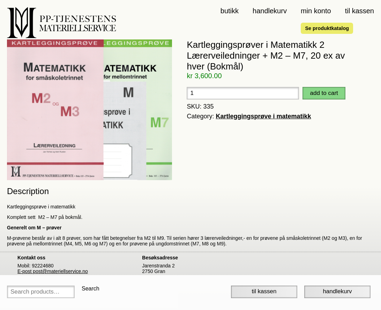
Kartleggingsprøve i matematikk (263, 116)
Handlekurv (270, 11)
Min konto (316, 11)
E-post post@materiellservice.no (52, 271)
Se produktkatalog (327, 28)
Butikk (230, 11)
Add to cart (324, 93)
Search (90, 288)
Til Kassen (264, 291)
